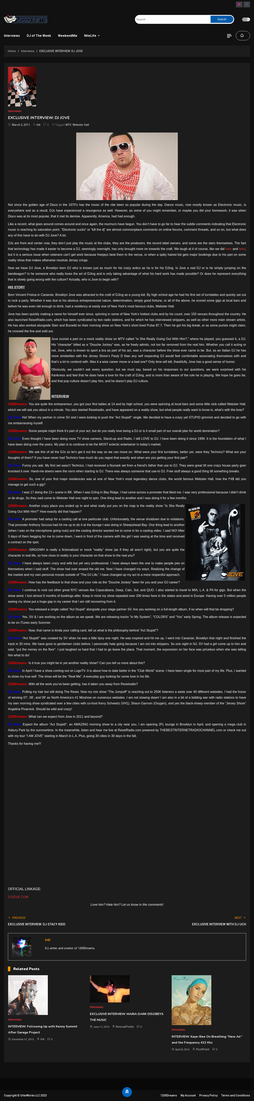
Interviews (12, 36)
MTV (68, 124)
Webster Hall (81, 124)
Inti (38, 124)
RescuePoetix (125, 1026)
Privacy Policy (208, 1095)
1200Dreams (168, 1095)
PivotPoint (202, 1049)
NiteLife (90, 36)
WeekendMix (67, 36)
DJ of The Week (39, 36)
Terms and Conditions (235, 1095)
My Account (188, 1095)
